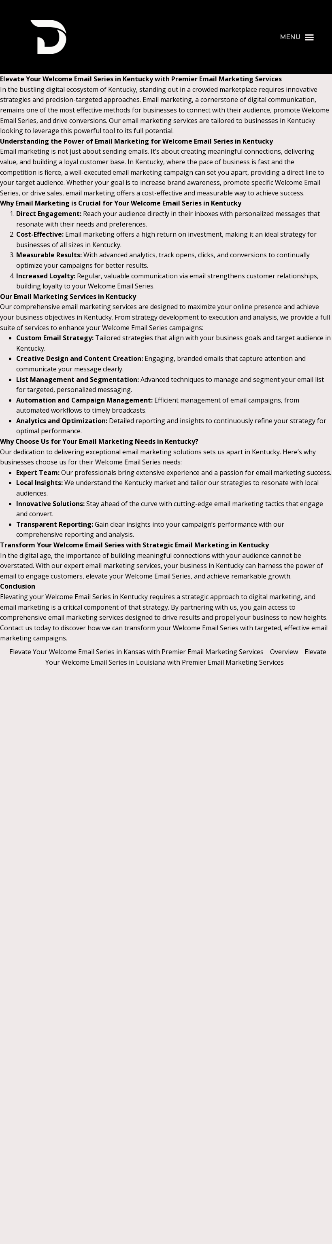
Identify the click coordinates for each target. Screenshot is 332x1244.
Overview (284, 651)
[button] (297, 37)
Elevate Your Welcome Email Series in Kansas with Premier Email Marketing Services (136, 651)
